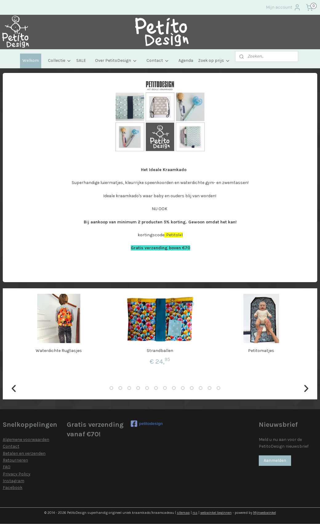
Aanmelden (275, 460)
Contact (157, 60)
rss (195, 513)
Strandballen (160, 350)
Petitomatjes (261, 350)
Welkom (30, 60)
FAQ (6, 467)
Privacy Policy (16, 474)
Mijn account (283, 7)
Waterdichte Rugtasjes (59, 350)
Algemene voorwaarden (26, 439)
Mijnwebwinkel (264, 513)
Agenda (185, 60)
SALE (81, 60)
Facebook (12, 487)
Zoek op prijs (214, 60)
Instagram (13, 480)
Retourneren (15, 460)
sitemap (183, 513)
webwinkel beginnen (216, 513)
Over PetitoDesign (116, 60)
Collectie (59, 60)
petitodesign (147, 423)
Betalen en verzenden (24, 453)
